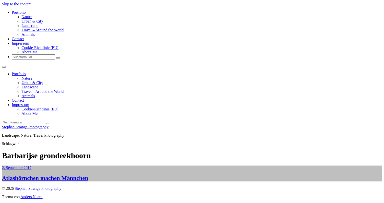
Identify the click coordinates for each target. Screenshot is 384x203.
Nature (27, 17)
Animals (28, 34)
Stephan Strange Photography (25, 127)
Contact (18, 39)
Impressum (20, 43)
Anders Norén (32, 197)
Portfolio (19, 12)
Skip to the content (16, 4)
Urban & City (32, 21)
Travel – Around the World (43, 30)
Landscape (30, 26)
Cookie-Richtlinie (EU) (40, 48)
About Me (29, 52)
